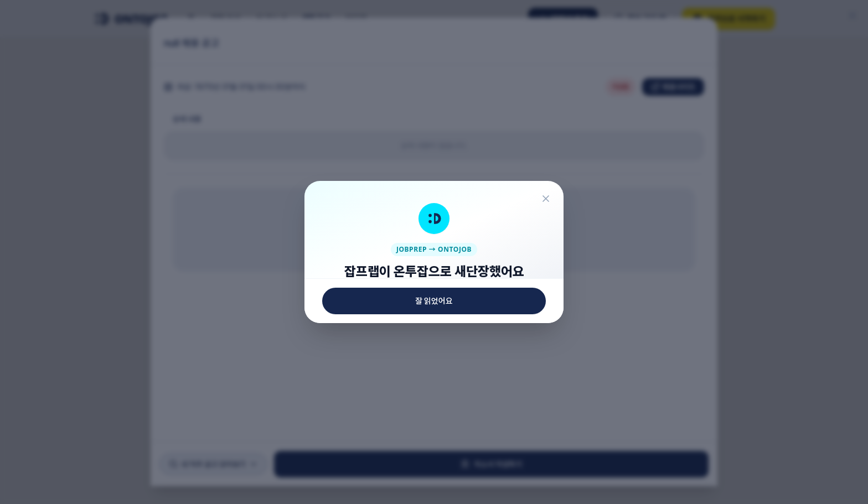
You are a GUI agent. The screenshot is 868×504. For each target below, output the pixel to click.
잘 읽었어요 (434, 461)
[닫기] (558, 37)
